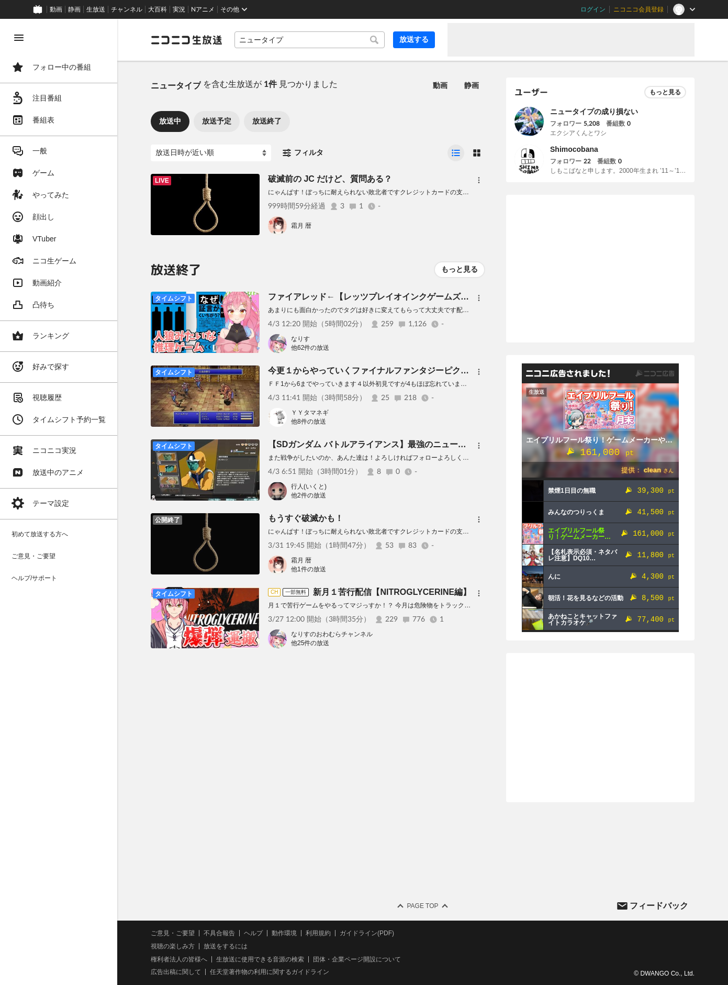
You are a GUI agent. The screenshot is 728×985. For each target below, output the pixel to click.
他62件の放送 (310, 347)
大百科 (157, 9)
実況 (179, 9)
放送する (414, 39)
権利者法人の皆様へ (179, 959)
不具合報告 (219, 933)
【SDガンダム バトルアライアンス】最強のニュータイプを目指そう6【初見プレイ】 (428, 444)
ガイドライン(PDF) (367, 933)
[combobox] (309, 39)
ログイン (593, 9)
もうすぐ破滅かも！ (305, 518)
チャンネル (126, 9)
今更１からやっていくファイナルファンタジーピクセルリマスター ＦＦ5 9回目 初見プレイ (448, 370)
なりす (300, 338)
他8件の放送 (308, 421)
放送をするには (226, 946)
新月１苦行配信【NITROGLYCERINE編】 (392, 592)
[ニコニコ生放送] (186, 40)
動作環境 (284, 933)
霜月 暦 (301, 225)
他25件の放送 (310, 643)
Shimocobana (574, 149)
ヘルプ (253, 933)
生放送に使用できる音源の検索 (260, 959)
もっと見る (459, 269)
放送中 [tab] (170, 121)
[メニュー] (479, 180)
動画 (56, 9)
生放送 (95, 9)
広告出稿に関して (176, 972)
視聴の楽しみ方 (173, 946)
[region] (58, 502)
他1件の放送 (308, 569)
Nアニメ (203, 9)
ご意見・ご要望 (173, 933)
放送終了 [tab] (267, 121)
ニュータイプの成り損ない (594, 111)
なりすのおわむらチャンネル (332, 634)
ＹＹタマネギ (310, 412)
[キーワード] (309, 39)
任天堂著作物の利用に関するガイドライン (269, 972)
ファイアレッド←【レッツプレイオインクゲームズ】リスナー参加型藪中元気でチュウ (431, 296)
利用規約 (318, 933)
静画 (74, 9)
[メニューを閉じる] (18, 37)
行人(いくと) (309, 486)
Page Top (422, 906)
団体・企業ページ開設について (357, 959)
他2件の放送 (308, 495)
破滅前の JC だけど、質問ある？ (330, 178)
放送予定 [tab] (216, 121)
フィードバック (659, 905)
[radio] (455, 153)
